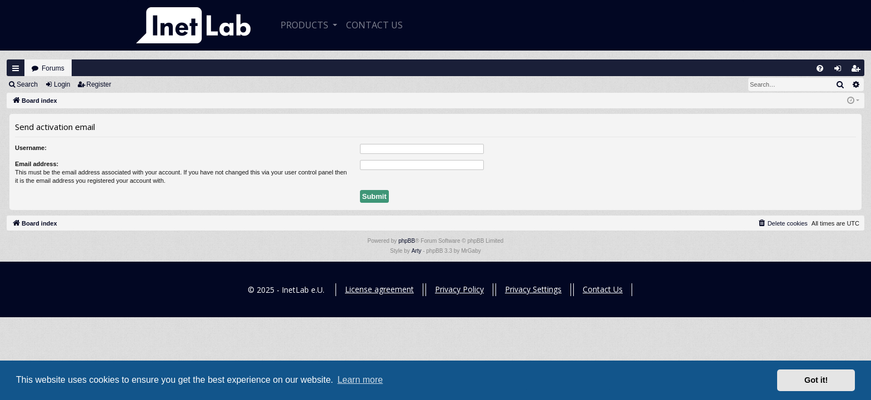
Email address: (36, 164)
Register (99, 84)
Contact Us (603, 289)
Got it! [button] (816, 380)
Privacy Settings (533, 289)
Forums (53, 68)
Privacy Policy (459, 289)
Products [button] (306, 25)
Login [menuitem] (840, 70)
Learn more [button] (360, 379)
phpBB (406, 241)
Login (62, 84)
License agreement (379, 289)
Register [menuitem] (858, 70)
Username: (31, 147)
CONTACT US (374, 25)
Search (27, 84)
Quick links (15, 68)
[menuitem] (820, 68)
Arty (417, 251)
